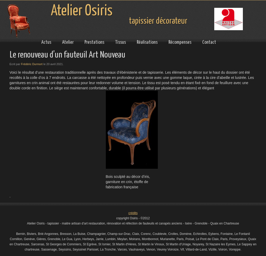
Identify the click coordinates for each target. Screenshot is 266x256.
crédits (133, 213)
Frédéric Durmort (32, 64)
